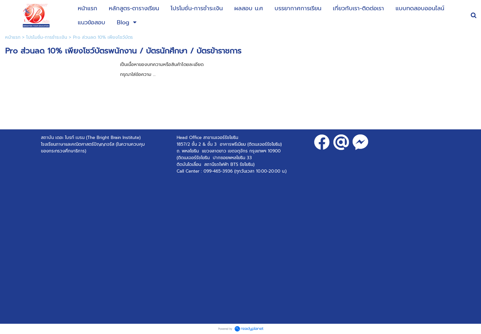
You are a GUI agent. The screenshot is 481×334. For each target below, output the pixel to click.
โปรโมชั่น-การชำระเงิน (46, 37)
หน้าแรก (12, 37)
